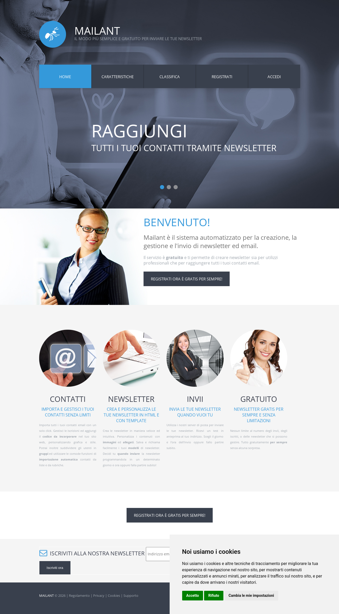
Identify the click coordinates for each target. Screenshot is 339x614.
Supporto (130, 595)
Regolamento (79, 595)
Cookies (114, 595)
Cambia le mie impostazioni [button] (251, 595)
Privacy (98, 595)
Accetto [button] (192, 595)
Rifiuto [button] (213, 595)
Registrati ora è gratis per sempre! (186, 278)
